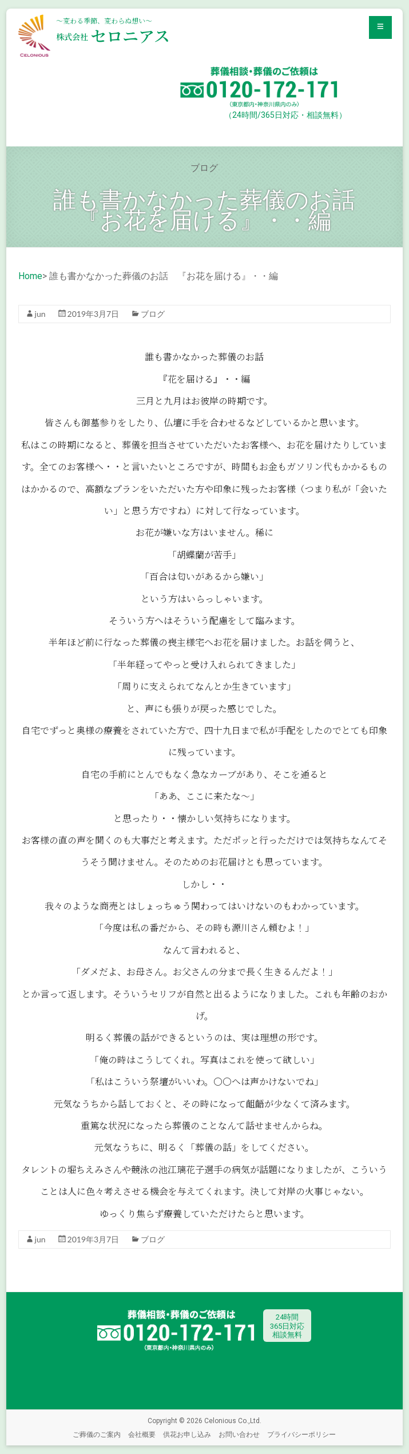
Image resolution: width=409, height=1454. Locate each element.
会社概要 (142, 1434)
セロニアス (113, 35)
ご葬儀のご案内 (97, 1434)
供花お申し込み (187, 1434)
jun (40, 314)
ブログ (153, 314)
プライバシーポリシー (301, 1434)
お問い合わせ (239, 1434)
